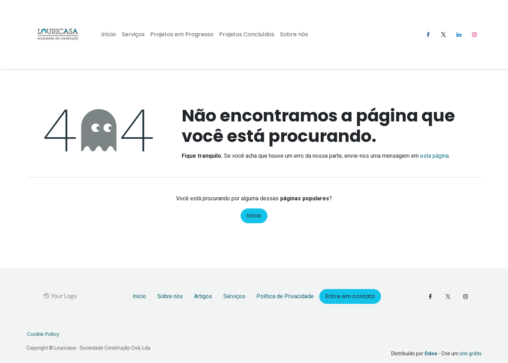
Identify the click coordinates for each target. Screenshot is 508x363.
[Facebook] (428, 34)
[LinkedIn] (459, 34)
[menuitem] (108, 34)
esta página (434, 155)
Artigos (203, 296)
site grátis (471, 353)
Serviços (234, 296)
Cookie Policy (43, 334)
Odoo (431, 353)
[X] (443, 34)
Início (254, 216)
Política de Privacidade (285, 296)
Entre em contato (350, 296)
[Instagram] (474, 34)
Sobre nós (170, 296)
